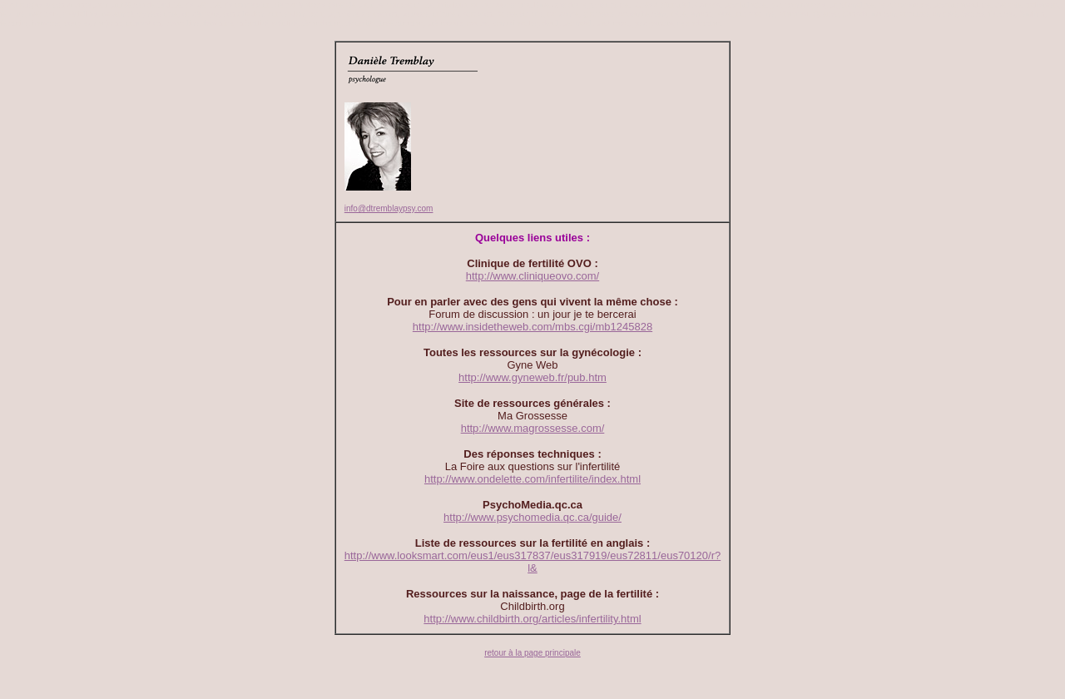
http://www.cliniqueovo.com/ (532, 276)
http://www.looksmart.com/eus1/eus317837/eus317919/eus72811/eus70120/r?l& (532, 561)
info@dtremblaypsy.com (388, 208)
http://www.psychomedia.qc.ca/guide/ (532, 517)
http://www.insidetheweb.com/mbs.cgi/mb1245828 (532, 326)
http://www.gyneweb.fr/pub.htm (532, 377)
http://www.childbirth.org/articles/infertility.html (532, 618)
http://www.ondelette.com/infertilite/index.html (532, 479)
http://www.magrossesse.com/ (533, 428)
